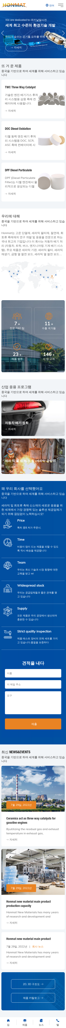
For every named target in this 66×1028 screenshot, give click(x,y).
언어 (49, 5)
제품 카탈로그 (33, 998)
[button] (63, 33)
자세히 (16, 47)
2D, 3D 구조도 (33, 984)
